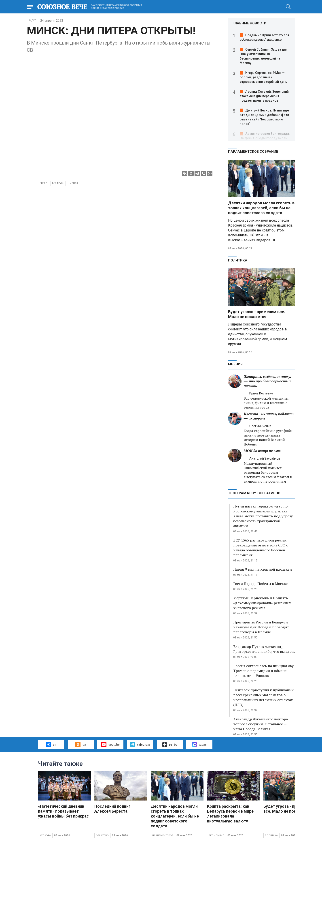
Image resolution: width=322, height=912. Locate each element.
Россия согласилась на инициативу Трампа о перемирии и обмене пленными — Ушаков (263, 670)
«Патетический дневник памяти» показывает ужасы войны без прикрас (63, 811)
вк (51, 744)
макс (199, 744)
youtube (110, 744)
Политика (237, 260)
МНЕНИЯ (235, 364)
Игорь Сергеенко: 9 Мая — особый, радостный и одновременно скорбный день (263, 77)
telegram (140, 744)
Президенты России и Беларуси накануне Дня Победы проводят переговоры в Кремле (261, 627)
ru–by (169, 744)
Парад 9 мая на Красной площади (262, 569)
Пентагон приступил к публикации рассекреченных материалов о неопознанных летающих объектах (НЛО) (263, 697)
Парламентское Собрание (253, 152)
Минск (74, 183)
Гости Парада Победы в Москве (260, 583)
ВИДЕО (32, 20)
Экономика (216, 835)
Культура (45, 835)
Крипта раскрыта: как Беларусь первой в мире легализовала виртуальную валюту (230, 813)
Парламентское (162, 835)
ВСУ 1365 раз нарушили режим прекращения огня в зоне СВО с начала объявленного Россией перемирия (260, 547)
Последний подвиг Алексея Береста (112, 809)
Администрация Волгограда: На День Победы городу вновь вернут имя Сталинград (265, 138)
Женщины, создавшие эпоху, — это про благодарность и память (267, 381)
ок (80, 744)
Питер (43, 183)
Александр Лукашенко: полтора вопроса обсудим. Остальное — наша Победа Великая (260, 724)
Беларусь (58, 183)
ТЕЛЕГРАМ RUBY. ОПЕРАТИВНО (254, 493)
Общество (102, 835)
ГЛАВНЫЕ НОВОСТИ (250, 23)
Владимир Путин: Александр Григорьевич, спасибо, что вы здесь (264, 649)
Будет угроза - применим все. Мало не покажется (256, 314)
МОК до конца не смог (262, 451)
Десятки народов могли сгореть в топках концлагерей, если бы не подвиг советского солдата (261, 208)
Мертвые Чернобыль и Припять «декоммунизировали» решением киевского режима (262, 602)
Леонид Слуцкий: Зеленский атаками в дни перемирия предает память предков (264, 96)
